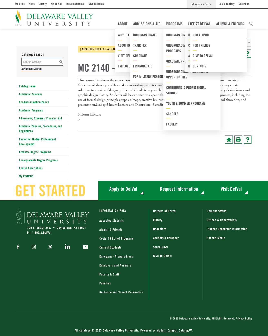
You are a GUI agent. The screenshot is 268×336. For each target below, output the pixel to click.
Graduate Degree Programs (35, 152)
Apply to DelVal (123, 189)
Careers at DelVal (165, 211)
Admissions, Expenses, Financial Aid (40, 118)
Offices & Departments (222, 220)
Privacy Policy (244, 318)
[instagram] (34, 247)
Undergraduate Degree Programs (38, 160)
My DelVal (56, 4)
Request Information (179, 189)
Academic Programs (31, 110)
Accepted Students (111, 220)
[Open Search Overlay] (251, 24)
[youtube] (84, 247)
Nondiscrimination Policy (34, 102)
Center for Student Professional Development (37, 141)
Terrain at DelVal (75, 4)
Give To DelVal (96, 4)
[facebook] (19, 247)
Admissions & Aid (147, 24)
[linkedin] (67, 247)
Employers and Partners (115, 265)
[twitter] (50, 247)
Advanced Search (31, 69)
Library (43, 4)
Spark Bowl (160, 247)
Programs (174, 24)
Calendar (244, 4)
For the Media (216, 238)
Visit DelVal (231, 189)
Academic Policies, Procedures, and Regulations (40, 128)
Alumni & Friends (230, 24)
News (32, 4)
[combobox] (210, 42)
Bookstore (159, 229)
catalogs (85, 330)
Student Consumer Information (227, 229)
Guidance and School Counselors (121, 292)
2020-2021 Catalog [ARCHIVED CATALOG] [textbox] (197, 42)
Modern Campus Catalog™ (174, 330)
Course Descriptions (31, 168)
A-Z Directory (227, 4)
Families (105, 283)
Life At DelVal (199, 24)
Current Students (110, 247)
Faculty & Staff (109, 274)
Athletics (20, 4)
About (122, 24)
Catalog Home (27, 86)
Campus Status (216, 211)
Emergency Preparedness (116, 256)
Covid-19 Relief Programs (116, 238)
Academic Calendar (30, 94)
